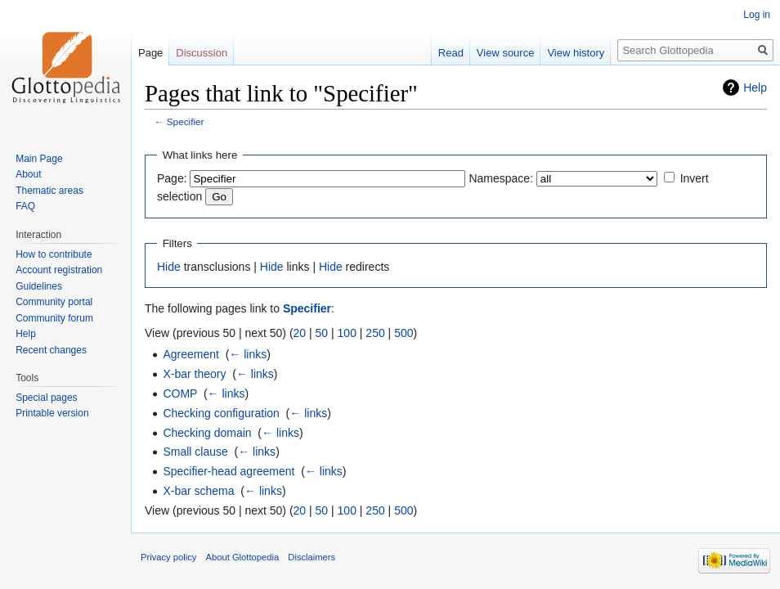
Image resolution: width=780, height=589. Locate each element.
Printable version (52, 413)
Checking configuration (221, 413)
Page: (172, 178)
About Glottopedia (243, 557)
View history (575, 53)
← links (248, 354)
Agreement (190, 354)
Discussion (201, 53)
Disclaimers (311, 557)
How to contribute (54, 254)
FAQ (25, 206)
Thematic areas (49, 190)
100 (347, 332)
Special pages (46, 397)
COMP (180, 393)
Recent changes (51, 350)
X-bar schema (198, 490)
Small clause (195, 451)
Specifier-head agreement (228, 471)
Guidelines (39, 286)
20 (300, 332)
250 (374, 332)
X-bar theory (194, 373)
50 (322, 332)
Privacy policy (168, 557)
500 (403, 332)
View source (506, 53)
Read (451, 53)
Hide (169, 266)
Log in (756, 14)
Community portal (54, 302)
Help (755, 87)
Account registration (59, 270)
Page (150, 53)
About (28, 174)
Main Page (39, 158)
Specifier (185, 121)
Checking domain (207, 432)
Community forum (54, 318)
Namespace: (500, 178)
